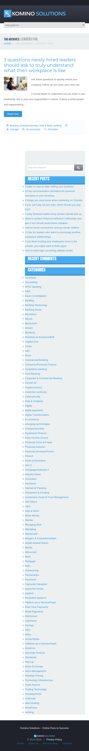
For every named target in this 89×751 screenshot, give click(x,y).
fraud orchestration (35, 460)
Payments (30, 579)
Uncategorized (33, 693)
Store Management (35, 671)
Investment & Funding (37, 492)
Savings (29, 625)
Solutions (30, 648)
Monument (31, 552)
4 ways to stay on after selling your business (49, 186)
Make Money (32, 515)
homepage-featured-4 (37, 469)
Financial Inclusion (35, 446)
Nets (27, 565)
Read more (13, 114)
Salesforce (31, 620)
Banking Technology (36, 305)
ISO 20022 (31, 501)
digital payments (34, 410)
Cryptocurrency (33, 387)
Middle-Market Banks (36, 543)
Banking (29, 300)
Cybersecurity (32, 396)
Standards (30, 657)
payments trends (34, 588)
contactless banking (36, 369)
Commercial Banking (36, 360)
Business (14, 125)
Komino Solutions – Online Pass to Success (44, 728)
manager (14, 129)
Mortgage (30, 561)
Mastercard (31, 533)
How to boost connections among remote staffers (52, 227)
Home (7, 43)
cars (27, 350)
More (28, 556)
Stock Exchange (34, 666)
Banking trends (33, 309)
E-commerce (32, 419)
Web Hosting (32, 703)
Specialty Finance (35, 652)
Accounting (31, 282)
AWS (27, 291)
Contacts (67, 743)
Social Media (32, 639)
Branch (29, 328)
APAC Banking (33, 286)
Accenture (30, 277)
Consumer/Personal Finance (41, 364)
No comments (33, 129)
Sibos (28, 634)
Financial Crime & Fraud (38, 442)
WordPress (31, 707)
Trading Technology (36, 689)
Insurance (30, 483)
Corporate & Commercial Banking (43, 378)
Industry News (33, 474)
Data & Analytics (34, 401)
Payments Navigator (36, 584)
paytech (29, 593)
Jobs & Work (45, 125)
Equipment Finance (35, 433)
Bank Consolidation (35, 295)
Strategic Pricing (34, 675)
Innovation (30, 478)
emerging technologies (37, 424)
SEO (27, 629)
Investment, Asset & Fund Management (47, 497)
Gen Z (28, 465)
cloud (28, 355)
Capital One (31, 341)
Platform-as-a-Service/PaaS (40, 602)
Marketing (30, 529)
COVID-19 (30, 382)
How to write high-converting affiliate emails (49, 250)
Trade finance (32, 684)
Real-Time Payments (36, 607)
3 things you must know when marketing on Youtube (53, 200)
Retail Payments (34, 611)
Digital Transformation (37, 414)
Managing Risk (33, 524)
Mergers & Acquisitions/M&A (40, 538)
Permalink (53, 129)
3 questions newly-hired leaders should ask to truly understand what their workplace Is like (40, 65)
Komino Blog (50, 743)
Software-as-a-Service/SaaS (40, 643)
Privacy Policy (54, 739)
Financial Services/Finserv (39, 451)
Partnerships (32, 575)
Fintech (29, 456)
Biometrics (31, 314)
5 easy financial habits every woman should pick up (53, 214)
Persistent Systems (35, 597)
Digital (28, 405)
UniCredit (30, 698)
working (57, 125)
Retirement (31, 616)
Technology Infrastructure (39, 680)
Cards (28, 346)
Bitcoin (28, 318)
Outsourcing (31, 570)
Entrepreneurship (29, 125)
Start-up (29, 661)
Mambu (29, 520)
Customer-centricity (35, 392)
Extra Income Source (36, 437)
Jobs (27, 506)
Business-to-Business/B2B (39, 337)
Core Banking (32, 373)
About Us (33, 743)
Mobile (28, 547)
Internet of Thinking (35, 488)
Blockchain (31, 323)
